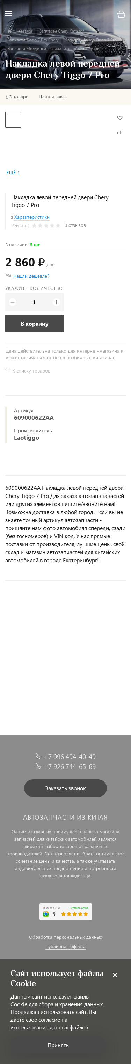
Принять (58, 1045)
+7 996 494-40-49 (70, 756)
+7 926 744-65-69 (70, 766)
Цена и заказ (53, 96)
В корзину (35, 323)
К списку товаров (31, 370)
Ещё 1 (13, 172)
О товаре (18, 96)
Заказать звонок (65, 788)
